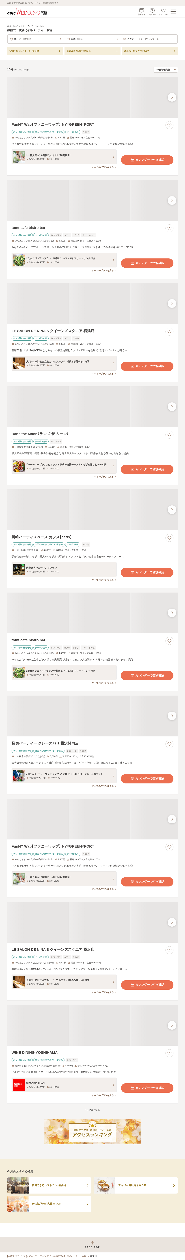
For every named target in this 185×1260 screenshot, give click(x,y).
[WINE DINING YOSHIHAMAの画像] (92, 1025)
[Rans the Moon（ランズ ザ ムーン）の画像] (92, 406)
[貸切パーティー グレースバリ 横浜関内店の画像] (92, 716)
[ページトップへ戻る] (92, 1244)
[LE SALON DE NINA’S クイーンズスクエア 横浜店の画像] (92, 303)
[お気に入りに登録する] (169, 125)
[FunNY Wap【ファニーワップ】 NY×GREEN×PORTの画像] (92, 97)
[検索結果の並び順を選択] (166, 70)
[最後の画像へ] (172, 97)
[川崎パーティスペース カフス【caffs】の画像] (92, 509)
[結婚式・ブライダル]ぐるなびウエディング (28, 1256)
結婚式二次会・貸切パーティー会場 (69, 1256)
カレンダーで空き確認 (147, 160)
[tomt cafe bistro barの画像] (92, 200)
